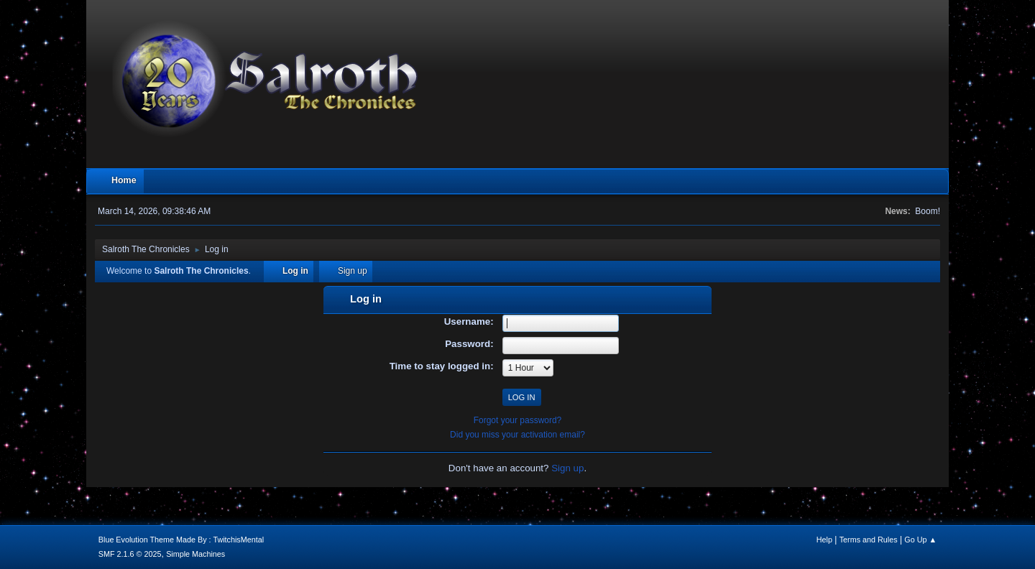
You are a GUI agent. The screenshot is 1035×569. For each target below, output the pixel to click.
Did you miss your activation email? (517, 435)
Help (824, 539)
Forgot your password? (518, 420)
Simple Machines (195, 554)
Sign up (567, 468)
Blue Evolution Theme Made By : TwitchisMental (181, 539)
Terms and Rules (869, 539)
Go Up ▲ (920, 539)
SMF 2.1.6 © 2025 (130, 554)
